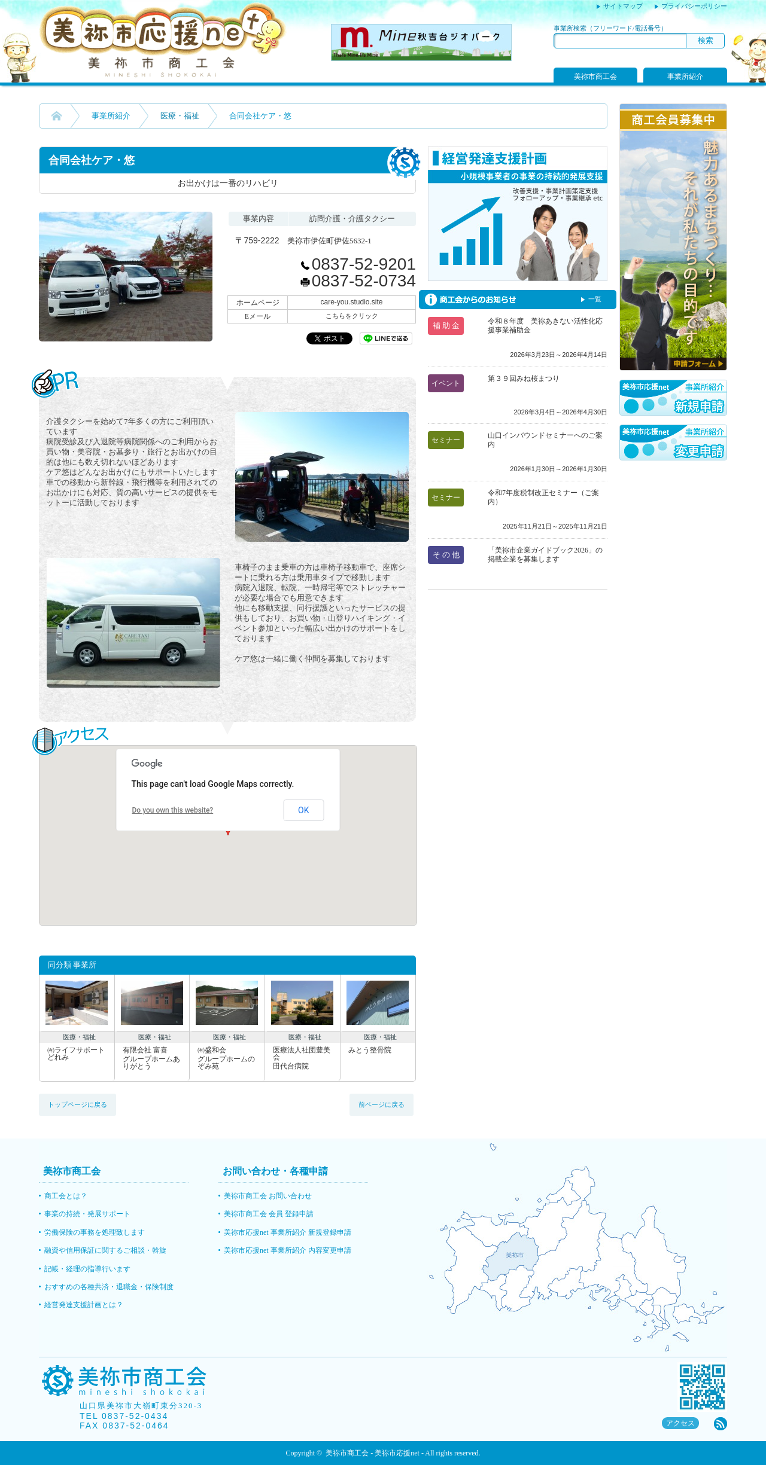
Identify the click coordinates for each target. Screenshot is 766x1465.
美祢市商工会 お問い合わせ (268, 1196)
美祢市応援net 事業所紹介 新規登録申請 (287, 1232)
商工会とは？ (65, 1196)
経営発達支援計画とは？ (83, 1305)
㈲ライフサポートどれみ (76, 1053)
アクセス (680, 1423)
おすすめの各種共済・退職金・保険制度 (109, 1287)
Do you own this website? (173, 810)
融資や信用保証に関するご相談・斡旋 (105, 1250)
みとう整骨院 (369, 1050)
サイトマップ (623, 6)
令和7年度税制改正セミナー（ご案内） (543, 497)
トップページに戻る (77, 1104)
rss (720, 1423)
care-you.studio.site (351, 302)
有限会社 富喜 (152, 1058)
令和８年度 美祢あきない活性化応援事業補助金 (545, 325)
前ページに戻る (381, 1104)
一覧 (594, 299)
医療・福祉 (179, 115)
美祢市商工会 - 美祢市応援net (373, 1453)
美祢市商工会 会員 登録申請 (269, 1214)
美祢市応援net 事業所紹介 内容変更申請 (287, 1250)
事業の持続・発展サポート (87, 1214)
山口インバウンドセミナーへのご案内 (545, 439)
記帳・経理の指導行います (87, 1269)
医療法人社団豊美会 (302, 1058)
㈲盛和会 (227, 1058)
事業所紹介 (685, 76)
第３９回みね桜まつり (524, 378)
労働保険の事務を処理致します (94, 1232)
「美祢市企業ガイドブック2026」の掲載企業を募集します (545, 554)
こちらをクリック (352, 315)
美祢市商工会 (595, 76)
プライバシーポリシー (694, 6)
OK (303, 810)
